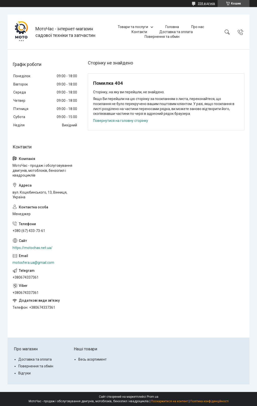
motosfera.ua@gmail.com (33, 263)
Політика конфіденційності (209, 401)
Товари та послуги (133, 27)
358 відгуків (206, 3)
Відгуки (24, 373)
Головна (172, 27)
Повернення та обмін (162, 37)
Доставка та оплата (176, 32)
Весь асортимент (92, 359)
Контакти (139, 32)
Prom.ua (152, 396)
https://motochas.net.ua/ (32, 248)
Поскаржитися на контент (169, 401)
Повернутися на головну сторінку (120, 121)
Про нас (197, 27)
